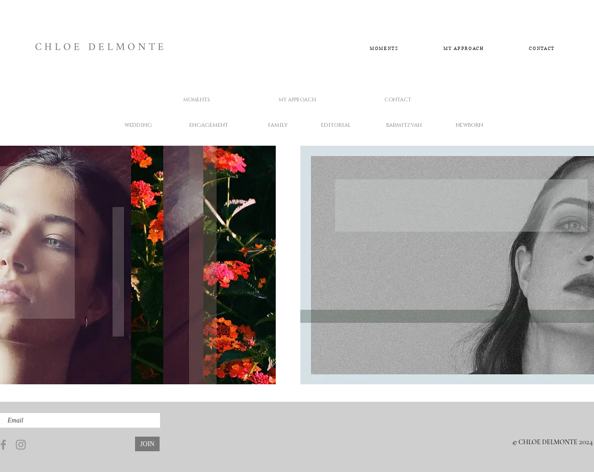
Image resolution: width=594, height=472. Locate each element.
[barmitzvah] (404, 125)
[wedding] (138, 125)
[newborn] (469, 125)
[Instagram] (20, 444)
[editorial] (336, 125)
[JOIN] (147, 444)
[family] (278, 125)
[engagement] (208, 125)
